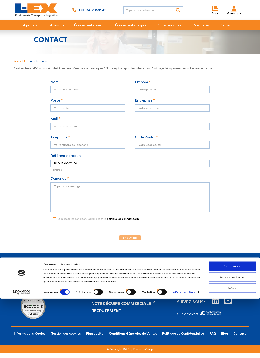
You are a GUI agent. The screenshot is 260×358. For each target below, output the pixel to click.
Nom (55, 87)
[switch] (94, 350)
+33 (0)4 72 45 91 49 (92, 10)
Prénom (142, 87)
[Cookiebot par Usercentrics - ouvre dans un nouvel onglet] (21, 351)
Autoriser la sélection (232, 336)
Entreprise (145, 106)
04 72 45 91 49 (101, 289)
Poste (56, 106)
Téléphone (60, 142)
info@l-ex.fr (98, 296)
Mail (55, 124)
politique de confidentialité (123, 223)
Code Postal (146, 142)
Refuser (232, 347)
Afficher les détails (184, 351)
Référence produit (65, 161)
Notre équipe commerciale (123, 308)
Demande (59, 183)
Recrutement (106, 315)
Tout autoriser (232, 325)
